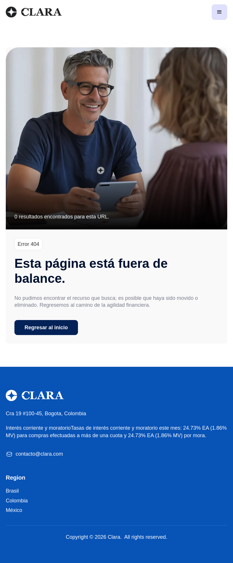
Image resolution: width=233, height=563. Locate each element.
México (14, 510)
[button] (219, 12)
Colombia (17, 501)
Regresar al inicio (46, 327)
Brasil (12, 491)
